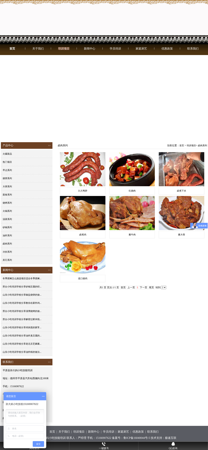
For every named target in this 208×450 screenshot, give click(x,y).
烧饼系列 (7, 178)
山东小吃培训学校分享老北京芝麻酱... (22, 343)
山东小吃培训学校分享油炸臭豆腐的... (22, 335)
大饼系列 (7, 186)
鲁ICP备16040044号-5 (136, 437)
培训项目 (64, 48)
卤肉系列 (7, 243)
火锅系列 (7, 211)
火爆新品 (7, 153)
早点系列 (7, 170)
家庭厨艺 (141, 48)
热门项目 (7, 162)
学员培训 (115, 48)
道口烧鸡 (82, 278)
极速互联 (170, 437)
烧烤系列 (7, 202)
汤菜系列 (7, 219)
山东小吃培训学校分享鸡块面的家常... (22, 327)
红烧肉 (132, 190)
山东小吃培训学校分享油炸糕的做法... (22, 352)
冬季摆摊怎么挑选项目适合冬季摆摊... (22, 278)
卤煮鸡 (82, 234)
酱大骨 (181, 234)
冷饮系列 (7, 251)
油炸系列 (7, 235)
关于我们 (38, 48)
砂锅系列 (7, 227)
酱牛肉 (132, 234)
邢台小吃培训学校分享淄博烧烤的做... (22, 311)
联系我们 (193, 48)
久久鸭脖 (82, 190)
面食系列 (7, 194)
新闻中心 (89, 48)
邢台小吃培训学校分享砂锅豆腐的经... (22, 286)
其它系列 (7, 260)
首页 (12, 48)
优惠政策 (167, 48)
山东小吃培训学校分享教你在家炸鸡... (22, 303)
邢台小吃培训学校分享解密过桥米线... (22, 319)
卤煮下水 (181, 190)
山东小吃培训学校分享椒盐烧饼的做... (22, 294)
